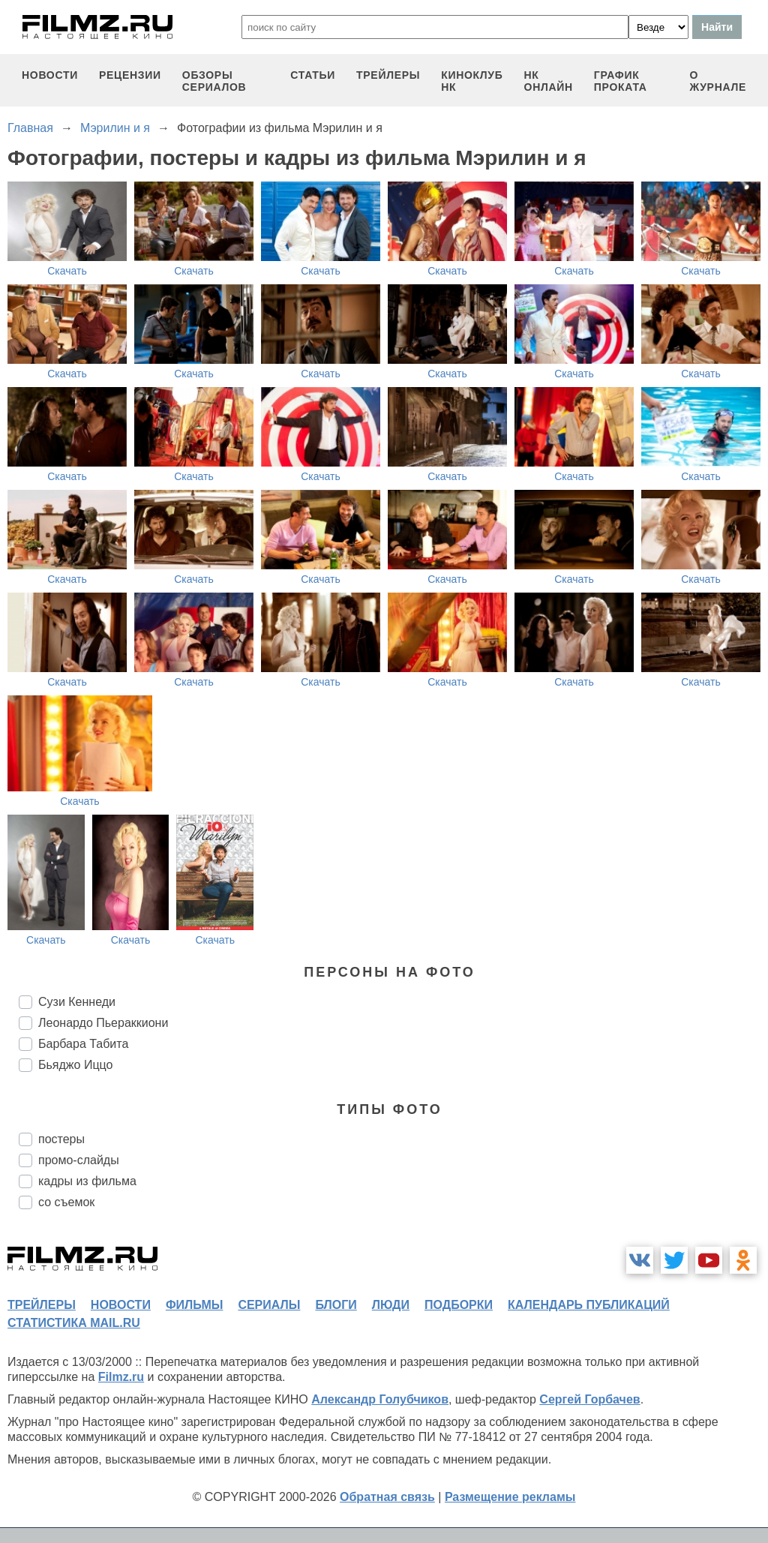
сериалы (269, 1304)
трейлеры (388, 75)
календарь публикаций (589, 1304)
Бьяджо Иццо (75, 1064)
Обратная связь (387, 1496)
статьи (312, 75)
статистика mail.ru (74, 1322)
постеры (61, 1139)
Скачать (67, 271)
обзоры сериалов (214, 81)
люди (391, 1304)
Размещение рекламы (510, 1496)
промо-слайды (78, 1160)
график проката (620, 81)
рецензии (130, 75)
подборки (458, 1304)
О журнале (717, 81)
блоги (335, 1304)
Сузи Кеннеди (77, 1001)
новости (50, 75)
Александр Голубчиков (379, 1399)
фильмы (194, 1304)
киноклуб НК (471, 81)
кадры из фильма (87, 1181)
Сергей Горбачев (589, 1399)
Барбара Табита (83, 1043)
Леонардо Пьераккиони (103, 1022)
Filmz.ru (121, 1376)
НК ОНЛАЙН (548, 81)
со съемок (66, 1202)
